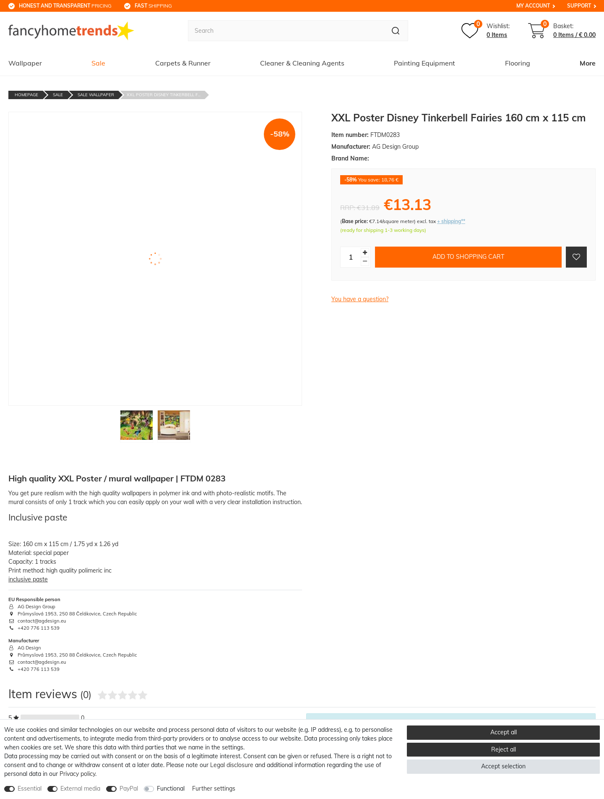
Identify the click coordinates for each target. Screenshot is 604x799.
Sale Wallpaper (96, 94)
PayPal (129, 788)
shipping (153, 6)
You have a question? (359, 299)
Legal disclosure (231, 765)
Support (579, 6)
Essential (30, 788)
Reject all (503, 749)
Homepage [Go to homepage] (26, 94)
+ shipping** (451, 221)
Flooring (517, 63)
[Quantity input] (351, 257)
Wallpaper (25, 63)
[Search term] (285, 30)
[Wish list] (485, 30)
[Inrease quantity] (365, 252)
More (588, 63)
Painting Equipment (424, 63)
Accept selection (503, 766)
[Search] (395, 30)
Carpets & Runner (183, 63)
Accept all (503, 732)
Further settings (213, 788)
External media (80, 788)
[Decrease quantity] (365, 261)
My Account (533, 6)
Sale (98, 63)
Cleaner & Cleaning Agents (302, 63)
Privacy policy (77, 774)
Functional (171, 788)
